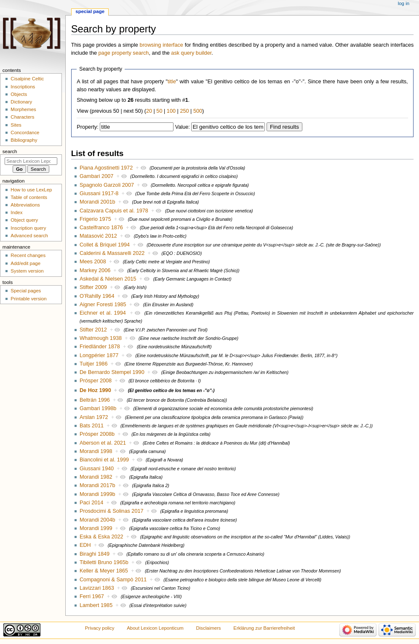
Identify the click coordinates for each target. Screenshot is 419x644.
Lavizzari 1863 (97, 588)
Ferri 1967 (92, 596)
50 (159, 111)
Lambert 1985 (96, 605)
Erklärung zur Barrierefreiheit (264, 628)
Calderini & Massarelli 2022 (112, 253)
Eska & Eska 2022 (101, 537)
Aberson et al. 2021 (103, 443)
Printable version (28, 298)
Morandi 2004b (97, 520)
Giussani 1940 (97, 469)
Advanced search (29, 235)
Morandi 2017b (97, 485)
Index (16, 212)
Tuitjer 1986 (94, 364)
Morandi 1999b (97, 494)
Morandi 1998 (96, 451)
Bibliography (24, 140)
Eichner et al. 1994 (103, 313)
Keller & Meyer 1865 (104, 571)
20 (149, 111)
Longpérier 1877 (99, 355)
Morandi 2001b (97, 202)
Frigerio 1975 (95, 219)
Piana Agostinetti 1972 (106, 168)
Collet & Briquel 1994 (105, 245)
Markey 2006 (95, 270)
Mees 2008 (93, 262)
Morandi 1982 (96, 477)
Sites (16, 124)
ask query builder (191, 53)
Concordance (25, 132)
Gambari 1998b (98, 408)
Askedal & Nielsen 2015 (108, 279)
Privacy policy (100, 628)
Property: (87, 127)
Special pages (26, 290)
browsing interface (161, 45)
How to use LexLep (31, 189)
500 (197, 111)
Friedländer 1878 (100, 347)
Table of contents (29, 197)
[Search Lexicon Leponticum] (31, 161)
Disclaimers (208, 628)
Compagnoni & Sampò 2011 (113, 580)
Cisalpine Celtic (27, 78)
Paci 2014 (91, 503)
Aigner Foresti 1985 (103, 304)
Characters (22, 116)
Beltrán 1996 (95, 400)
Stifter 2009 (93, 287)
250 (184, 111)
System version (27, 270)
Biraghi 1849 (94, 554)
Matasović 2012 (98, 236)
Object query (24, 220)
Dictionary (21, 101)
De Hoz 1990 (95, 390)
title (172, 82)
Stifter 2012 (93, 330)
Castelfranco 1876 (101, 228)
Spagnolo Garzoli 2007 (107, 185)
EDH (85, 545)
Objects (19, 94)
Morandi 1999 (96, 528)
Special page (89, 11)
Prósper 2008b (97, 434)
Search (10, 151)
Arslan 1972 (94, 417)
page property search (124, 53)
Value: (182, 127)
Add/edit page (25, 263)
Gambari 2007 (96, 176)
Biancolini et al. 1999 (104, 460)
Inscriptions (23, 86)
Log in (403, 3)
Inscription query (28, 228)
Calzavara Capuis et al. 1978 (114, 211)
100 (171, 111)
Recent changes (28, 255)
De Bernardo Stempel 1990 (112, 372)
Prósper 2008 (96, 381)
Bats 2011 (92, 426)
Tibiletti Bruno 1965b (104, 562)
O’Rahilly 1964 (97, 296)
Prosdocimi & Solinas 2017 (112, 511)
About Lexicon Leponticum (155, 628)
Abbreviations (25, 204)
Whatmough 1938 (101, 338)
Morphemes (23, 109)
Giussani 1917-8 (99, 193)
